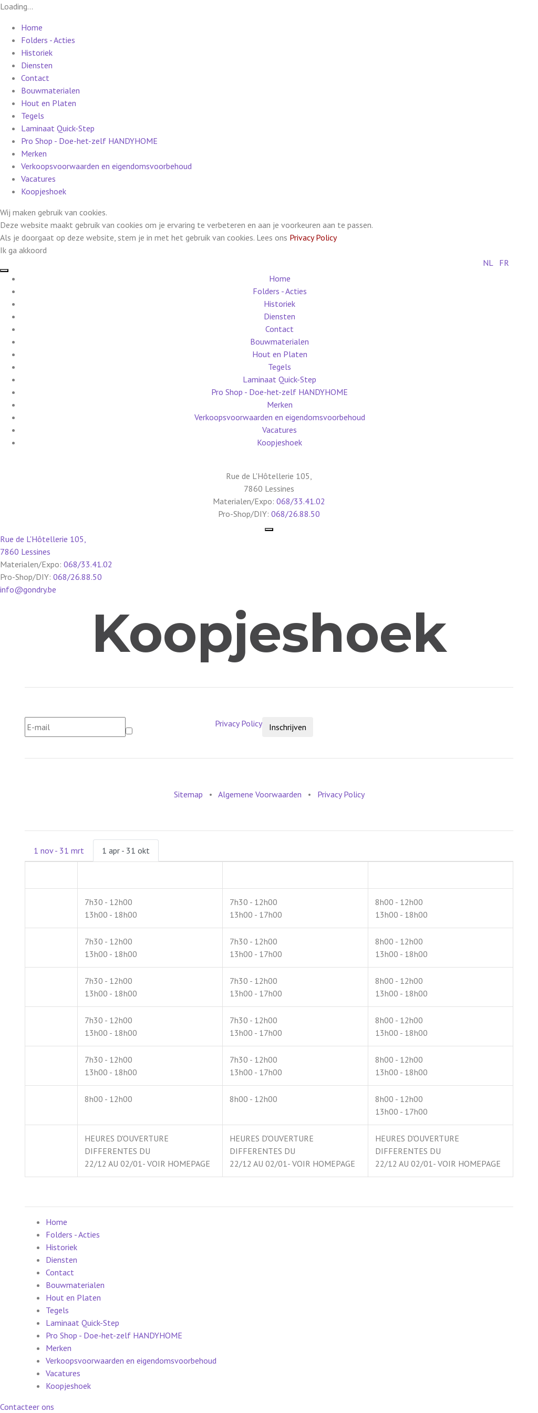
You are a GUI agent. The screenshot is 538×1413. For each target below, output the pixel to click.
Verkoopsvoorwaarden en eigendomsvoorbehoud (106, 166)
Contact (35, 77)
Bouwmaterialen (50, 90)
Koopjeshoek (43, 191)
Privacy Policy (312, 237)
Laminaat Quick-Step (58, 128)
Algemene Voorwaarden (260, 794)
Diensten (37, 65)
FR (504, 262)
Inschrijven (287, 727)
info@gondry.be (28, 589)
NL (488, 262)
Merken (34, 153)
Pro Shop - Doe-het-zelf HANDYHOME (89, 141)
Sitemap (188, 794)
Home (32, 27)
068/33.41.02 (300, 501)
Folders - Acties (48, 40)
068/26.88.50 (295, 513)
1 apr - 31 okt (126, 850)
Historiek (37, 52)
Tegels (32, 115)
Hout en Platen (48, 103)
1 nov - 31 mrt (59, 850)
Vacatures (38, 178)
